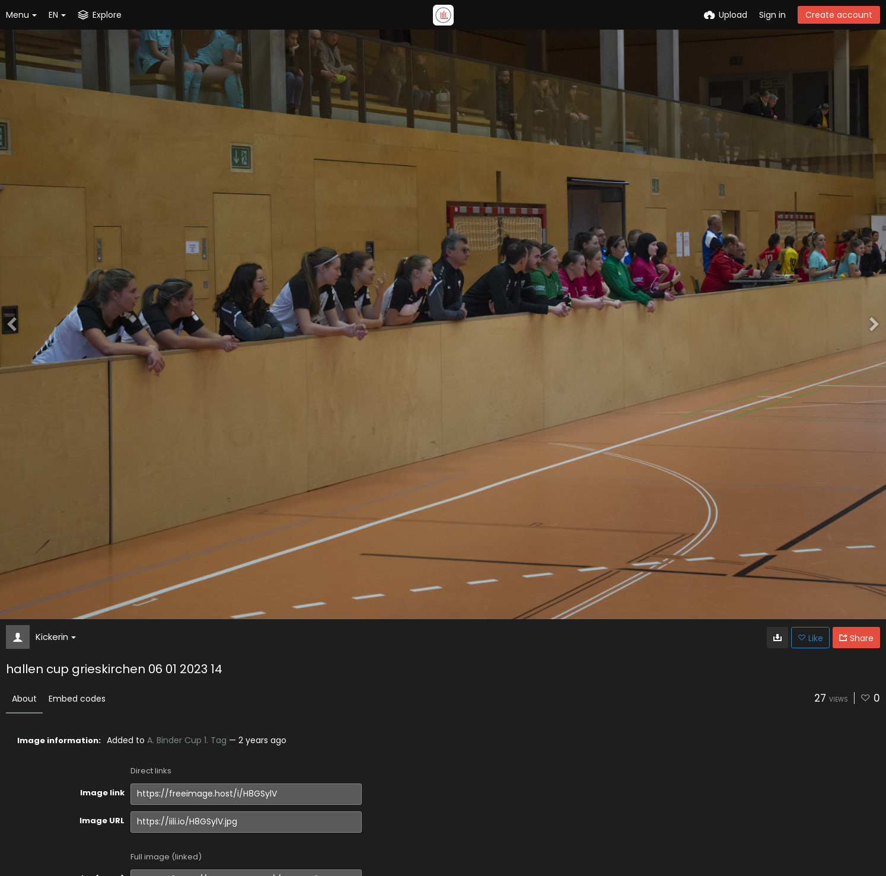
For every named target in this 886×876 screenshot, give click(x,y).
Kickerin (56, 636)
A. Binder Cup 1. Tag (187, 740)
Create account (838, 15)
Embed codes (77, 699)
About (24, 699)
